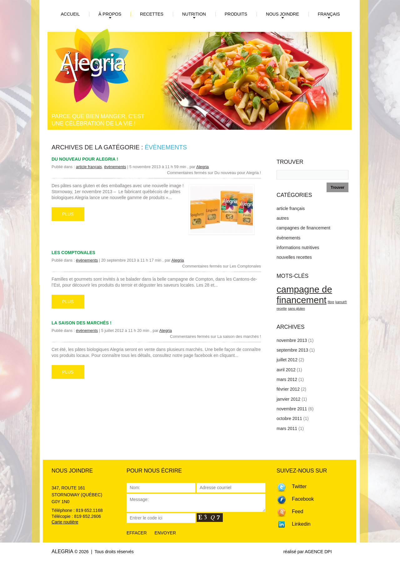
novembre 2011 (292, 408)
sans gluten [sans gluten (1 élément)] (296, 308)
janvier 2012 (288, 399)
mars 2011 (287, 428)
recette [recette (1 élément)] (282, 308)
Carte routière (65, 521)
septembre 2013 (292, 350)
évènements (115, 166)
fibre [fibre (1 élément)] (331, 302)
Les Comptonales (73, 252)
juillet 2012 (287, 359)
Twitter (299, 486)
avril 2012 (286, 369)
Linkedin (301, 524)
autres (283, 218)
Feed (297, 511)
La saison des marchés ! (82, 322)
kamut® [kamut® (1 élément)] (341, 302)
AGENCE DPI (318, 551)
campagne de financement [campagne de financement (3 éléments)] (304, 294)
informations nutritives (298, 247)
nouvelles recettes (294, 257)
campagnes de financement (303, 227)
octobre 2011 (289, 418)
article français (89, 166)
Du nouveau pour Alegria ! (85, 159)
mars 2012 (287, 379)
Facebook (303, 499)
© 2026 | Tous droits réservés (104, 551)
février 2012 (288, 389)
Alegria (202, 166)
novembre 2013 (292, 340)
